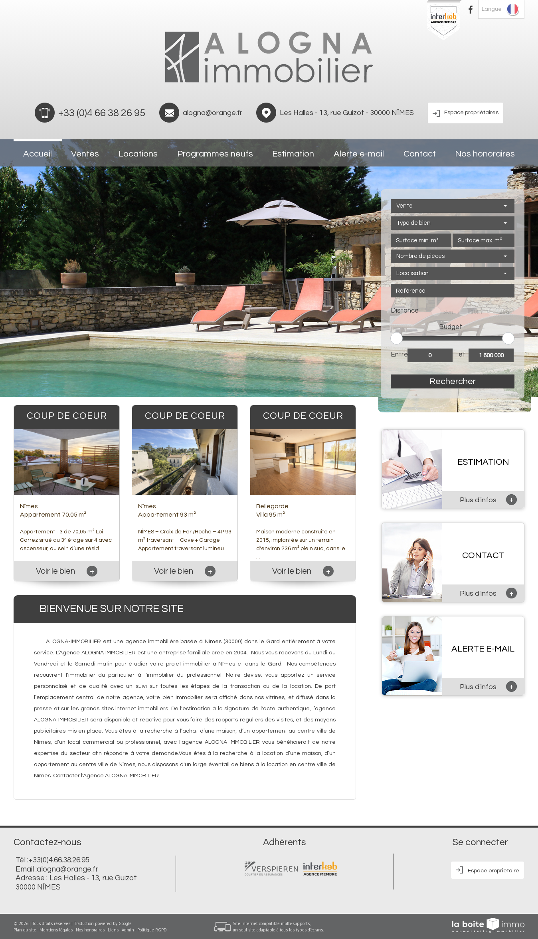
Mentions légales (56, 930)
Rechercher (452, 381)
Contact (420, 153)
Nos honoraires (485, 153)
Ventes (85, 153)
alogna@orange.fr (212, 113)
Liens (113, 930)
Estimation (293, 153)
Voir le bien (66, 571)
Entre (399, 354)
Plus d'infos (488, 499)
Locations (138, 153)
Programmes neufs (215, 153)
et (462, 354)
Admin (128, 930)
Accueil (37, 153)
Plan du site (25, 930)
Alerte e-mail (359, 153)
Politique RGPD (152, 930)
